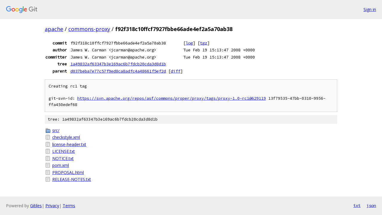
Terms (69, 205)
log (189, 43)
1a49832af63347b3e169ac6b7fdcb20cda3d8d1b (118, 64)
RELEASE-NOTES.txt (71, 179)
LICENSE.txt (63, 151)
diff (175, 71)
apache (54, 29)
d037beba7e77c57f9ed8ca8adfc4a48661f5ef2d (118, 71)
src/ (55, 130)
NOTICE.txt (63, 158)
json (371, 205)
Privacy (52, 205)
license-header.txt (69, 144)
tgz (203, 43)
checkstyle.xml (66, 137)
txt (357, 205)
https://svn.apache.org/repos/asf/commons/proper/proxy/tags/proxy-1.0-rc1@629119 (171, 98)
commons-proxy (89, 29)
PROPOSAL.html (68, 172)
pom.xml (60, 165)
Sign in (369, 9)
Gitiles (36, 205)
